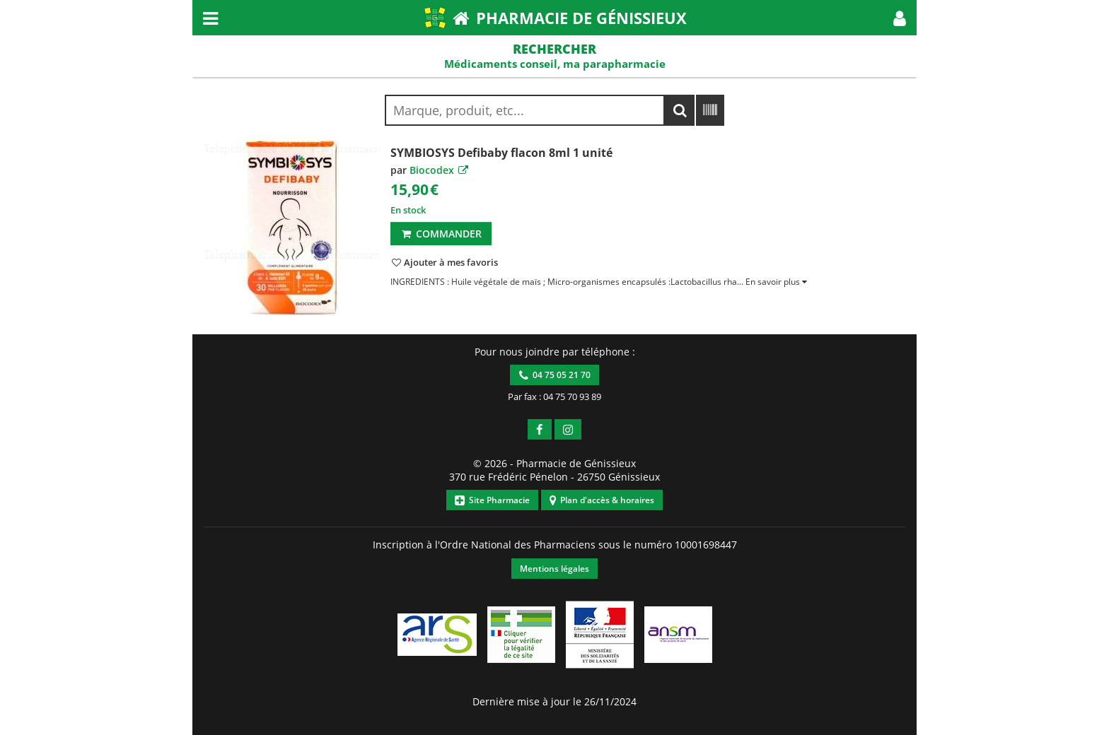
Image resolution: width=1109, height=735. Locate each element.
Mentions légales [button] (554, 569)
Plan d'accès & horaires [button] (602, 500)
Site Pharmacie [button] (492, 500)
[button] (899, 18)
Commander (441, 233)
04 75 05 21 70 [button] (555, 375)
